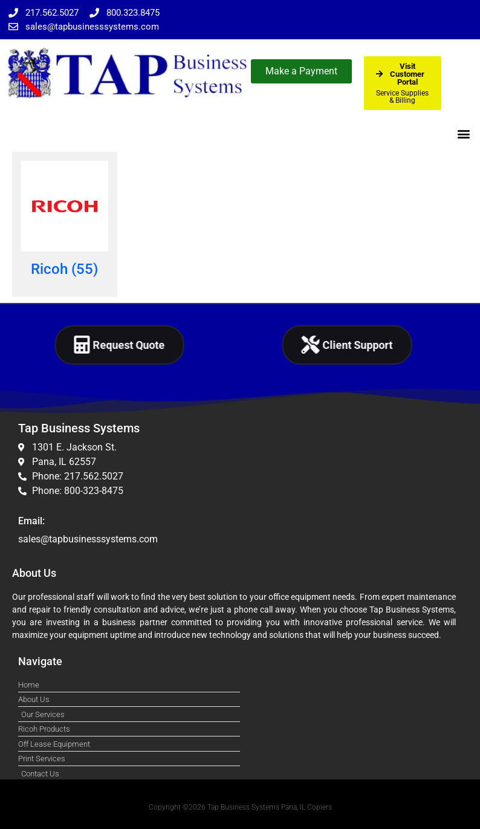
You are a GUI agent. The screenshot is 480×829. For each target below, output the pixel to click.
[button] (464, 133)
